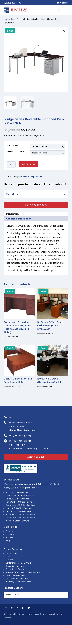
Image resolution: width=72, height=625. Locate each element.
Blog (8, 540)
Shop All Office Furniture (17, 578)
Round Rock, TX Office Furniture (20, 514)
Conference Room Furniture (18, 563)
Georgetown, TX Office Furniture (20, 505)
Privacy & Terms (39, 614)
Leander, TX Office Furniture (18, 511)
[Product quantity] (11, 164)
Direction (12, 145)
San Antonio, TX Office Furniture (20, 517)
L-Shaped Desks (35, 177)
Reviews (9, 537)
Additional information (18, 218)
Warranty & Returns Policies (18, 581)
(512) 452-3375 (36, 456)
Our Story (10, 534)
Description (12, 213)
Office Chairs (11, 553)
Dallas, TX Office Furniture (17, 499)
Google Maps (15, 430)
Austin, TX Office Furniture (17, 492)
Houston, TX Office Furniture (19, 508)
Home (6, 19)
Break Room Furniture (16, 569)
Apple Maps (29, 430)
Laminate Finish (15, 152)
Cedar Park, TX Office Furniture (20, 495)
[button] (64, 31)
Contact (9, 531)
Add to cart (28, 164)
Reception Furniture (15, 566)
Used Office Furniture (15, 575)
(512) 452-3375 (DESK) (20, 435)
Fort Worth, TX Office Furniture (20, 502)
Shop (13, 19)
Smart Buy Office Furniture (21, 614)
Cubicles (9, 559)
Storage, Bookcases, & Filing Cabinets (23, 572)
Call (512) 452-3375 (36, 204)
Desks (19, 19)
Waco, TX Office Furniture (17, 521)
